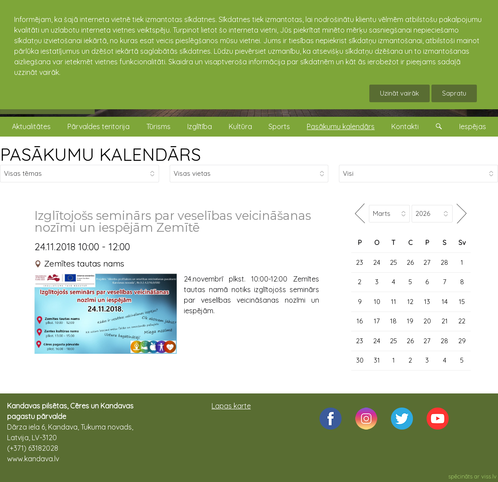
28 (444, 262)
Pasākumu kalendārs (341, 126)
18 (393, 321)
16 (360, 321)
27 (427, 262)
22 (461, 321)
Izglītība (199, 126)
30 (360, 360)
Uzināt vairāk (399, 93)
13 (427, 301)
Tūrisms (158, 126)
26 (410, 262)
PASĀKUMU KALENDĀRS (100, 154)
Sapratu (454, 93)
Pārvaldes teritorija (98, 126)
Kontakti (405, 126)
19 (410, 321)
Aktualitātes (31, 126)
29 (462, 341)
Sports (279, 126)
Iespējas (472, 126)
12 (410, 301)
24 (376, 262)
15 (462, 301)
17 (377, 321)
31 (377, 360)
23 (359, 262)
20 (427, 321)
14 (445, 301)
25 (393, 262)
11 (393, 301)
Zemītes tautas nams (84, 263)
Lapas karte (231, 405)
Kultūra (240, 126)
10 (377, 301)
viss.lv (489, 476)
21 (445, 321)
